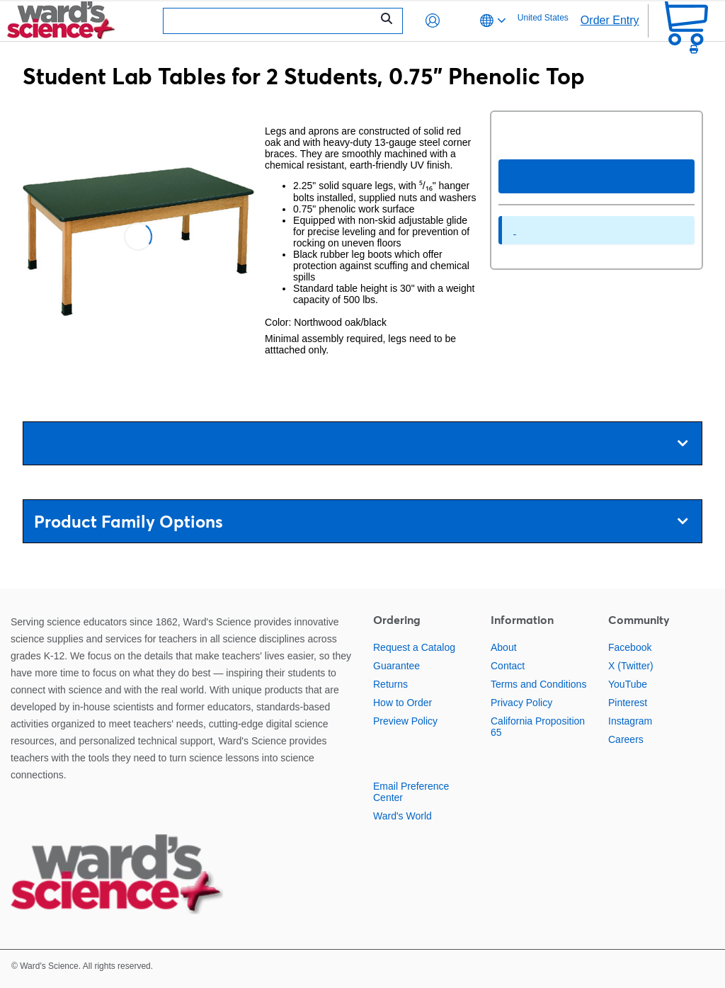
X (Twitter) (630, 665)
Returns (390, 684)
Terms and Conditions (538, 684)
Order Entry (610, 20)
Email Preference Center (411, 791)
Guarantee (396, 665)
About (504, 647)
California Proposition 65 (538, 726)
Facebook (629, 647)
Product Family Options (360, 521)
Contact (508, 665)
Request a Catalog (414, 647)
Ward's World (402, 816)
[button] (433, 20)
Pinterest (627, 702)
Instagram (630, 721)
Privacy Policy (521, 702)
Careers (626, 739)
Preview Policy (405, 721)
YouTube (627, 684)
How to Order (402, 702)
